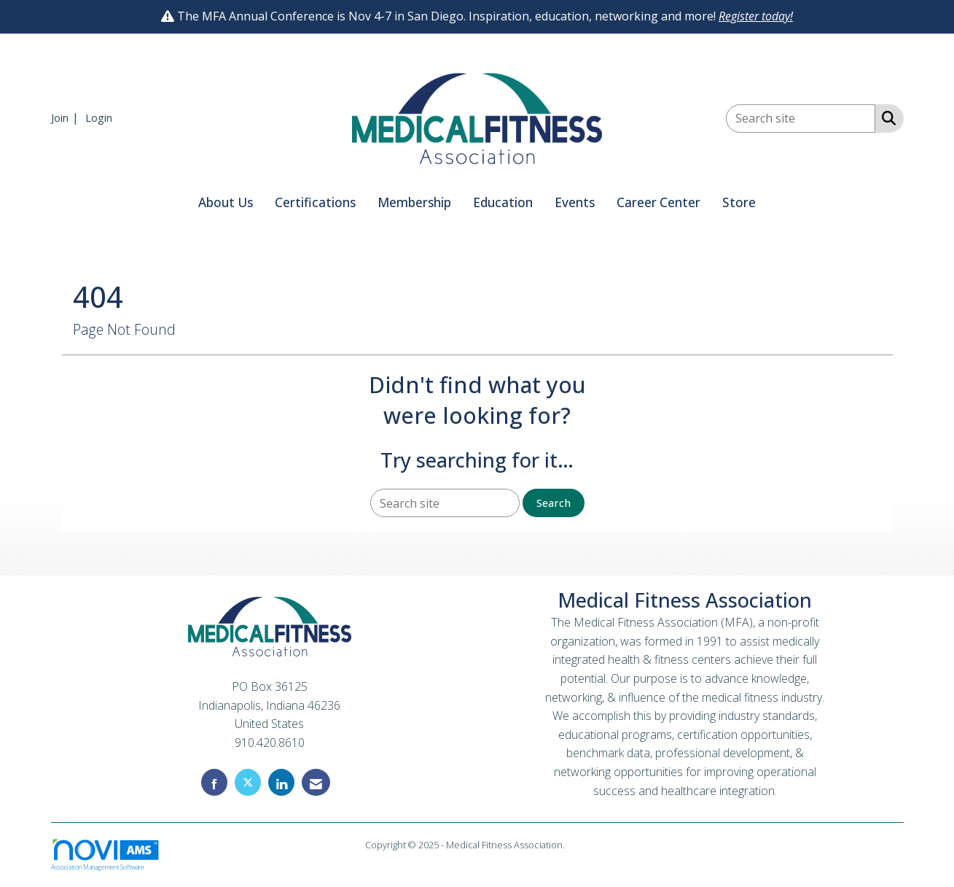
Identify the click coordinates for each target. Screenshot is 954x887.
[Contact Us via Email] (316, 782)
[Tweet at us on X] (248, 782)
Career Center (658, 202)
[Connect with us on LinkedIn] (281, 782)
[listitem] (66, 117)
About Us (225, 202)
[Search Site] (885, 117)
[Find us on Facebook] (214, 782)
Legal (578, 844)
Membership (414, 202)
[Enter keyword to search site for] (800, 118)
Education (503, 202)
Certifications (315, 202)
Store (739, 202)
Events (575, 202)
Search (553, 503)
